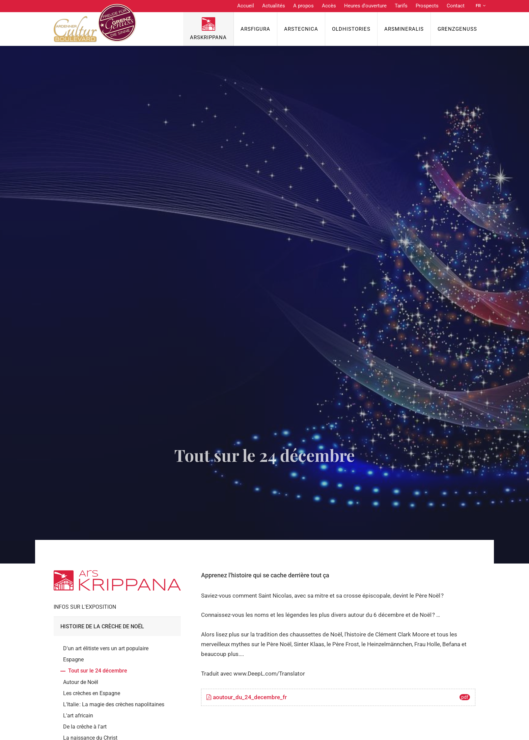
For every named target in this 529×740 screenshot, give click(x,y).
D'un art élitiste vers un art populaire (105, 648)
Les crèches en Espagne (91, 693)
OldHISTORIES (351, 29)
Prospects (427, 6)
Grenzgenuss (457, 29)
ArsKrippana (208, 37)
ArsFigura (255, 29)
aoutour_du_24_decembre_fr (338, 697)
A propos (303, 6)
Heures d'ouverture (365, 6)
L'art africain (78, 715)
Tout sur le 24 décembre (97, 670)
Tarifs (401, 6)
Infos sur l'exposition (85, 607)
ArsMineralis (404, 29)
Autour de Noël (80, 682)
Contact (456, 6)
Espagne (73, 659)
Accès (329, 6)
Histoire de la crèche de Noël (102, 626)
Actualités (273, 6)
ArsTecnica (301, 29)
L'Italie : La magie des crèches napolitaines (113, 704)
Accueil (245, 6)
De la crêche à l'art (85, 726)
